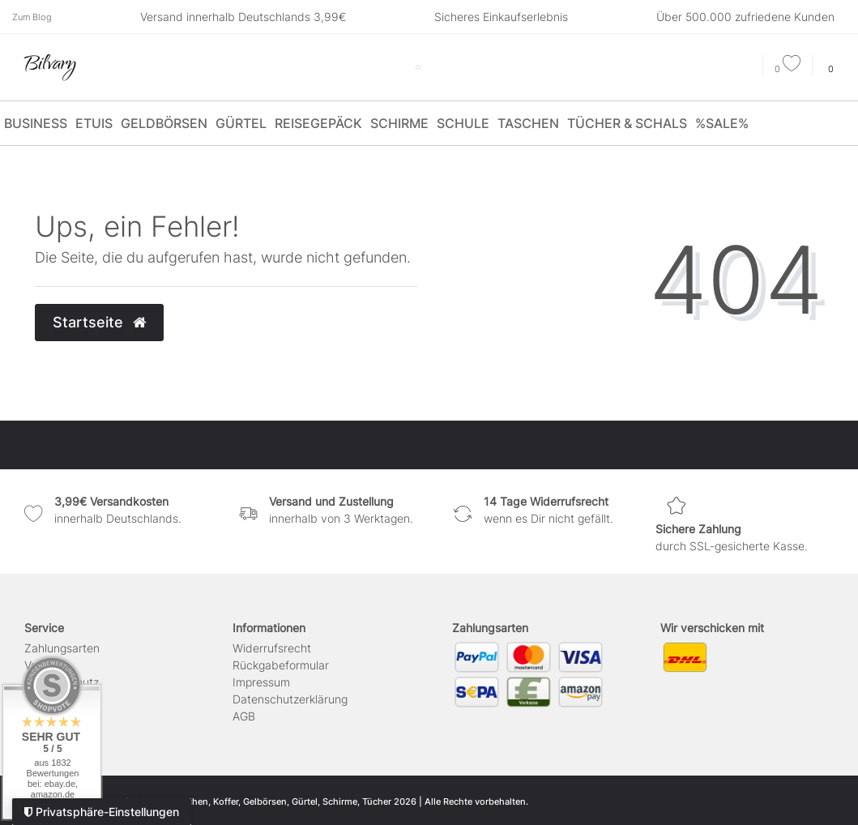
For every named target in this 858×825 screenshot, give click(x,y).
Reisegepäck (318, 123)
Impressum (261, 682)
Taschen (528, 123)
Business (35, 123)
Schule (463, 123)
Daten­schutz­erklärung (290, 699)
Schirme (399, 123)
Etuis (94, 123)
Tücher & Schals (627, 123)
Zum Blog (32, 17)
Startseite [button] (99, 322)
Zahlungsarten (62, 648)
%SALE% (722, 123)
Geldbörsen (164, 123)
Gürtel (241, 123)
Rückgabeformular (281, 665)
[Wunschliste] (787, 69)
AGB (244, 716)
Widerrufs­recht (272, 648)
